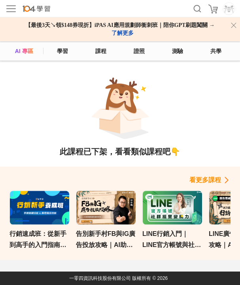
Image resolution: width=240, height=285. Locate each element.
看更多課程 (205, 180)
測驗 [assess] (177, 51)
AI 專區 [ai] (24, 51)
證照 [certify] (139, 51)
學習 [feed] (62, 51)
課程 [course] (100, 51)
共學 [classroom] (215, 51)
